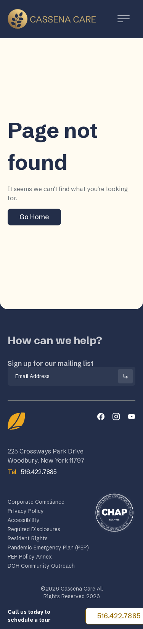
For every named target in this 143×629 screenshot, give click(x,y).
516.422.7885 (32, 471)
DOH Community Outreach (41, 567)
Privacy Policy (26, 512)
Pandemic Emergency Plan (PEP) (48, 548)
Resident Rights (28, 539)
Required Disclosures (34, 530)
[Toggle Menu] (123, 18)
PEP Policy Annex (30, 557)
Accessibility (24, 521)
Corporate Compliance (36, 503)
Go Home (34, 216)
